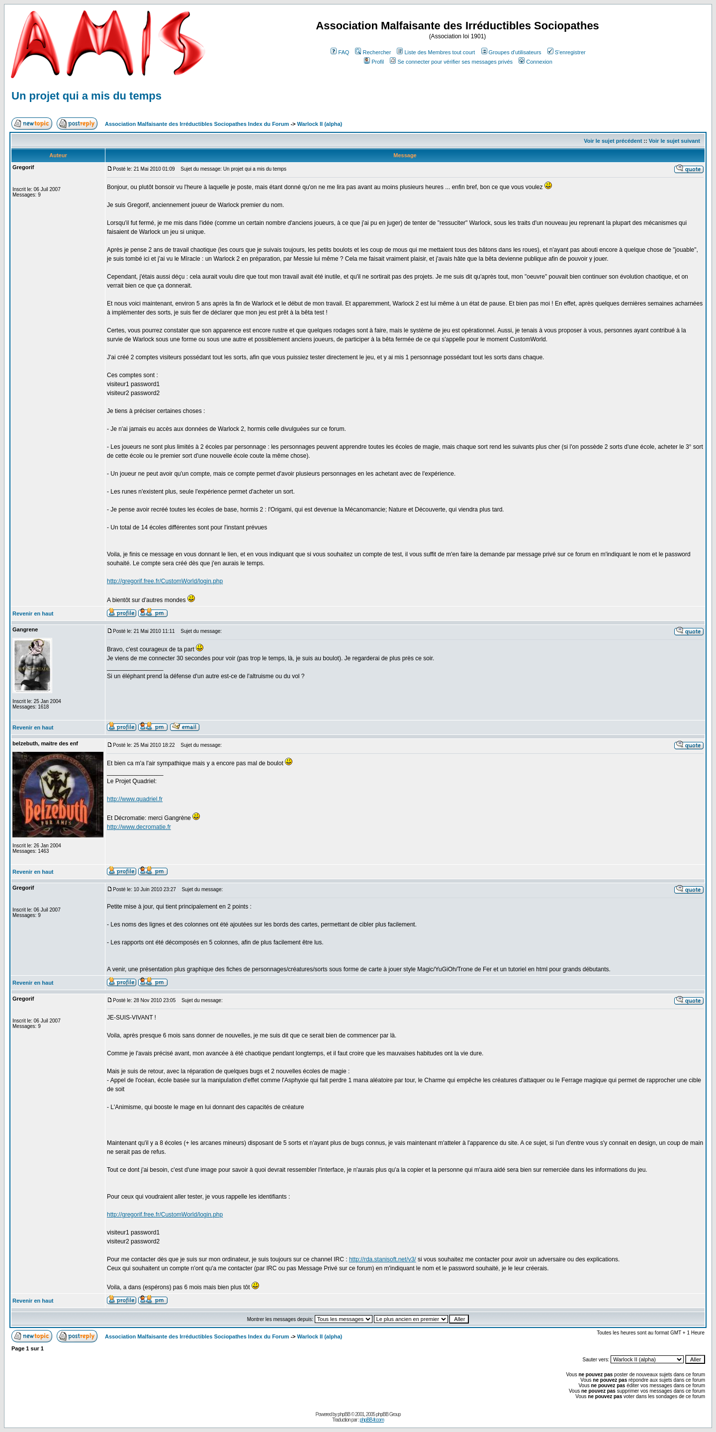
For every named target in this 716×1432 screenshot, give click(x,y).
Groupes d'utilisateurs (511, 52)
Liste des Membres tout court (436, 52)
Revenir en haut (33, 613)
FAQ (340, 52)
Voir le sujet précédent (613, 141)
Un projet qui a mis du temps (86, 96)
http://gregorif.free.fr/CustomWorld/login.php (165, 581)
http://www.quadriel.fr (135, 799)
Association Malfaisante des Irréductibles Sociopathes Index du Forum (197, 124)
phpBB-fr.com (371, 1420)
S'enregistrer (566, 52)
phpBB (344, 1414)
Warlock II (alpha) (320, 124)
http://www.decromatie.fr (139, 826)
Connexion (535, 62)
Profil (374, 62)
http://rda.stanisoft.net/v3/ (382, 1259)
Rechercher (373, 52)
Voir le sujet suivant (674, 141)
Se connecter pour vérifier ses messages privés (451, 62)
